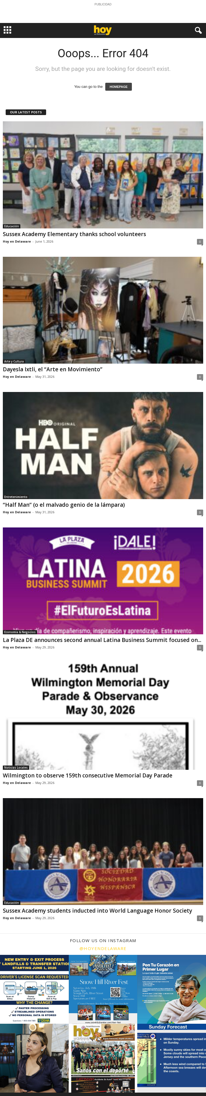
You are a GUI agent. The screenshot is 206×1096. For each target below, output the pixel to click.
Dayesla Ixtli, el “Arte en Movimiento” (52, 369)
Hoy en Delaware (17, 241)
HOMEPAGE (118, 86)
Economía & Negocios (20, 632)
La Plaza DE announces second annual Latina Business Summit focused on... (102, 640)
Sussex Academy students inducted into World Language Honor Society (97, 910)
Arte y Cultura (14, 361)
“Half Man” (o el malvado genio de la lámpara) (64, 504)
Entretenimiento (15, 497)
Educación (11, 226)
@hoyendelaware (103, 948)
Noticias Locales (16, 767)
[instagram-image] (34, 989)
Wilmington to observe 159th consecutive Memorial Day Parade (87, 775)
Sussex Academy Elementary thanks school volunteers (74, 234)
